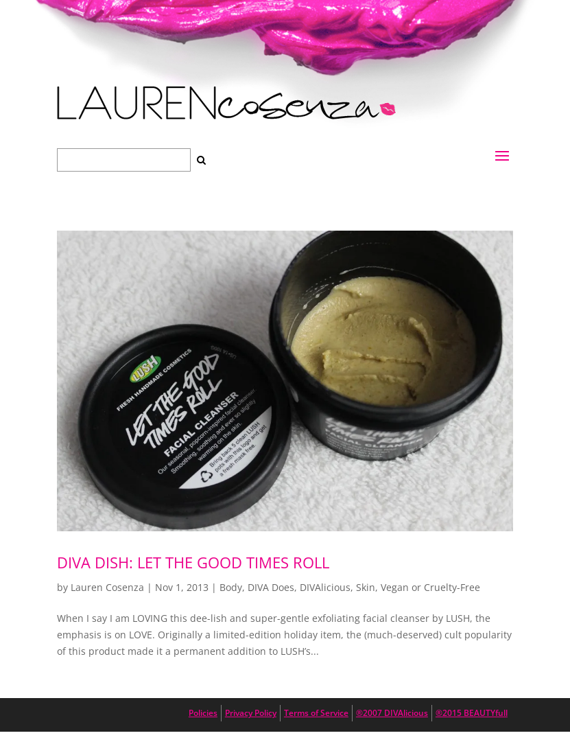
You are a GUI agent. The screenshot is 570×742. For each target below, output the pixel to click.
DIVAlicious (325, 587)
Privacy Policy (250, 713)
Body (230, 587)
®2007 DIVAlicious (392, 713)
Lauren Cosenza (107, 587)
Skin (365, 587)
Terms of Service (316, 713)
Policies (203, 713)
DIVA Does (271, 587)
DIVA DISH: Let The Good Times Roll (193, 562)
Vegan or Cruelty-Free (430, 587)
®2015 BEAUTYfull (472, 713)
